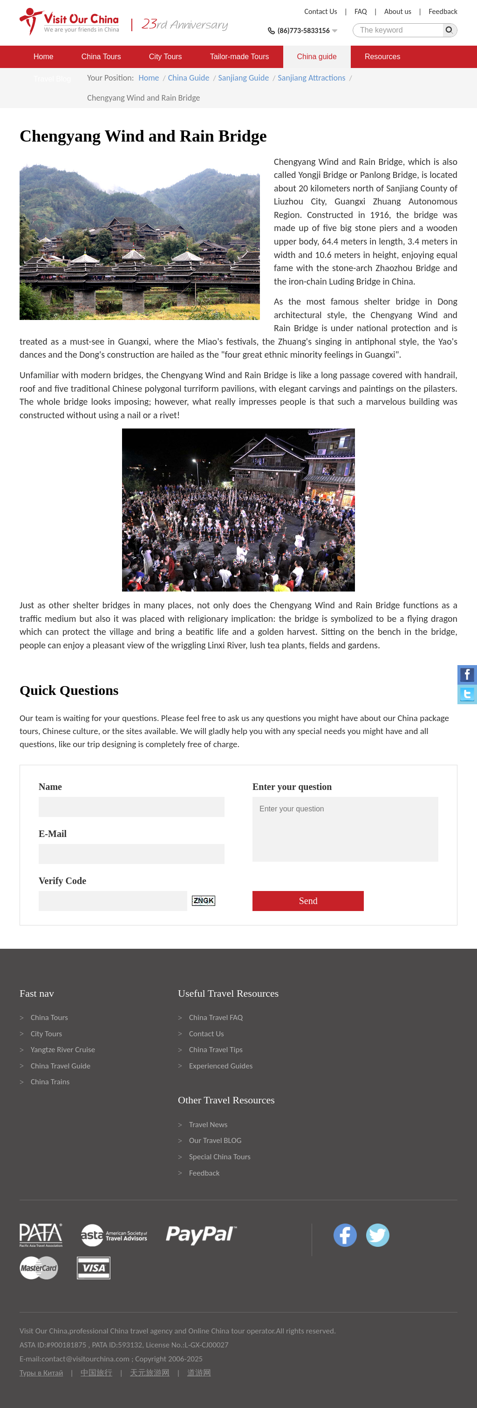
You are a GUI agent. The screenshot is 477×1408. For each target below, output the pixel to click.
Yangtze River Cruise (63, 1049)
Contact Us (321, 11)
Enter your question (292, 787)
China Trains (50, 1082)
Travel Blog (52, 79)
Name (50, 787)
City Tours (165, 57)
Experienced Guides (220, 1066)
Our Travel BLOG (215, 1140)
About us (397, 11)
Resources (382, 57)
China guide (317, 57)
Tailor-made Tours (239, 57)
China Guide (189, 78)
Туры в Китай (41, 1373)
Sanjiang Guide (243, 78)
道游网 (199, 1373)
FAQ (360, 11)
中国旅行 (96, 1373)
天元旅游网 (150, 1373)
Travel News (208, 1124)
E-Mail (53, 834)
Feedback (443, 11)
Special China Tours (220, 1157)
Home (44, 57)
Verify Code (62, 881)
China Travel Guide (60, 1066)
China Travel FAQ (216, 1017)
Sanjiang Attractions (312, 78)
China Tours (101, 57)
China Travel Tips (216, 1049)
